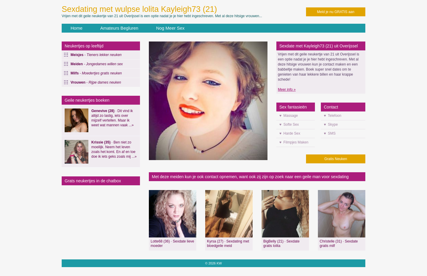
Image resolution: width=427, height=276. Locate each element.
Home (76, 28)
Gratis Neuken (335, 159)
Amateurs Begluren (119, 28)
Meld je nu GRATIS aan (335, 12)
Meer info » (287, 89)
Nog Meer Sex (170, 28)
